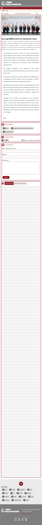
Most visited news (20, 183)
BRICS (7, 128)
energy (29, 493)
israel (13, 489)
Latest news (9, 183)
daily (15, 496)
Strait (20, 493)
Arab (32, 496)
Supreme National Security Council (23, 128)
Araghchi (22, 489)
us (13, 493)
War (31, 489)
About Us (16, 518)
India (27, 500)
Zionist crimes (9, 132)
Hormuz (7, 500)
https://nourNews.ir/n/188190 (32, 140)
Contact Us (25, 518)
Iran (6, 489)
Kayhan (7, 496)
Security (23, 496)
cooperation (17, 500)
